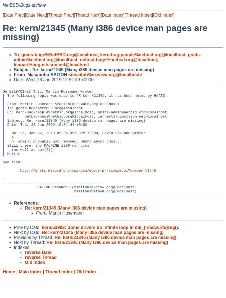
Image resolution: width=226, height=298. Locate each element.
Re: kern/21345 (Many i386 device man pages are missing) (86, 228)
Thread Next (87, 15)
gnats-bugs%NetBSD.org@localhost (59, 54)
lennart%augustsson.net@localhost (51, 64)
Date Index (112, 15)
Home (9, 292)
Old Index (163, 15)
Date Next (36, 15)
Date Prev (14, 15)
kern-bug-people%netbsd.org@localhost (142, 54)
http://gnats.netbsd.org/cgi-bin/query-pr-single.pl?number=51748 (88, 186)
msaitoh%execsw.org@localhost (105, 74)
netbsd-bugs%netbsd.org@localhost (118, 59)
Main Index (30, 292)
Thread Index (139, 15)
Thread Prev (60, 15)
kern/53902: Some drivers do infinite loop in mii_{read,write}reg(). (110, 248)
